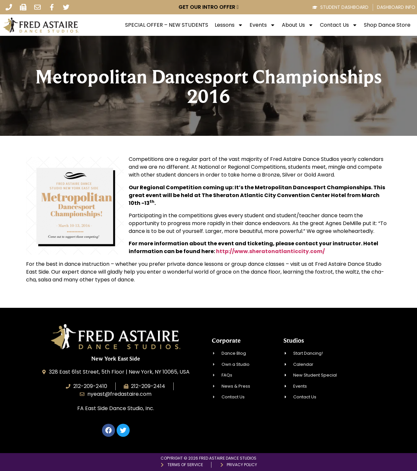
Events (262, 25)
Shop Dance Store (387, 25)
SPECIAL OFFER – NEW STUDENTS (166, 25)
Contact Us (338, 25)
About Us (297, 25)
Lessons (229, 25)
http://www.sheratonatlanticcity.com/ (270, 251)
